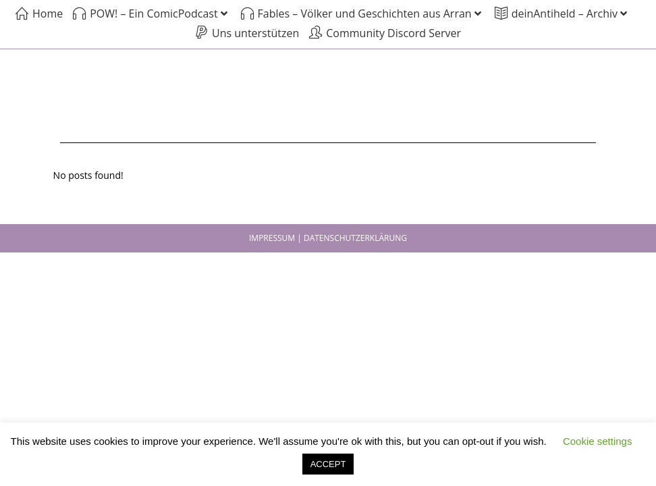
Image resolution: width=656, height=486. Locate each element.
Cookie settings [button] (597, 441)
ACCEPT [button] (328, 464)
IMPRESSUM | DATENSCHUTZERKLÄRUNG (328, 238)
